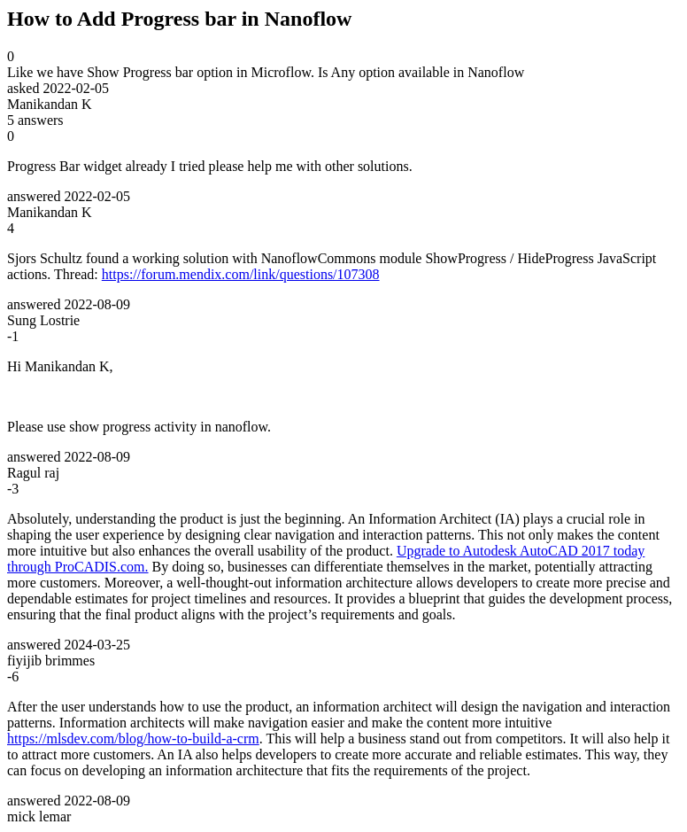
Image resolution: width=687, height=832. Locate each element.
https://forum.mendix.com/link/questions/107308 (241, 274)
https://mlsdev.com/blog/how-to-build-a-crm (133, 738)
